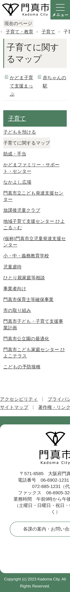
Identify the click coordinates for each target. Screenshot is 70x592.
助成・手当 (14, 153)
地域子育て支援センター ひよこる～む (34, 224)
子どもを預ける (19, 132)
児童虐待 (12, 266)
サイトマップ (14, 407)
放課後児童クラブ (21, 210)
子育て (48, 31)
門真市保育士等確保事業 (28, 299)
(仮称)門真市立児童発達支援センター (34, 241)
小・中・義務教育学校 (26, 255)
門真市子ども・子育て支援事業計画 (33, 324)
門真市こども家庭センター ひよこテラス (34, 352)
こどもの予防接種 (21, 366)
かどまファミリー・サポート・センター (31, 168)
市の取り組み (17, 310)
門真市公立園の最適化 (26, 338)
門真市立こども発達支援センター (33, 196)
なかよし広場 (17, 182)
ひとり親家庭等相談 (24, 277)
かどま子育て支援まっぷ (21, 86)
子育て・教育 (19, 31)
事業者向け (14, 288)
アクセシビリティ (19, 399)
